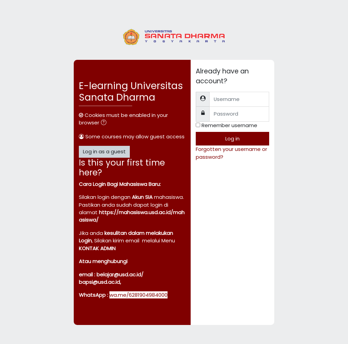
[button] (105, 123)
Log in (232, 138)
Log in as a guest (104, 151)
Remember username (229, 125)
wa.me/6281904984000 (138, 294)
